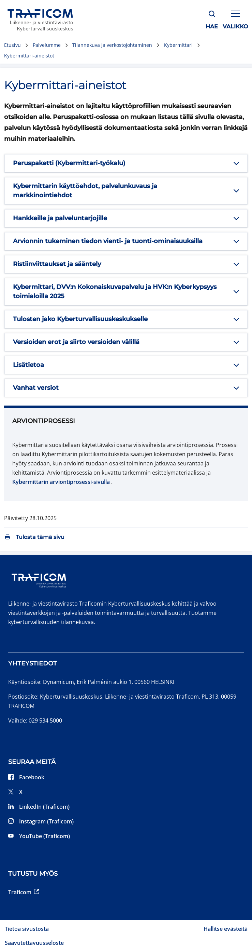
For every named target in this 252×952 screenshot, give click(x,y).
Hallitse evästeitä (226, 929)
